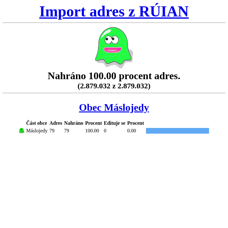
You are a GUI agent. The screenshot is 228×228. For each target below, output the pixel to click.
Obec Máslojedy (114, 107)
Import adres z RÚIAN (113, 11)
